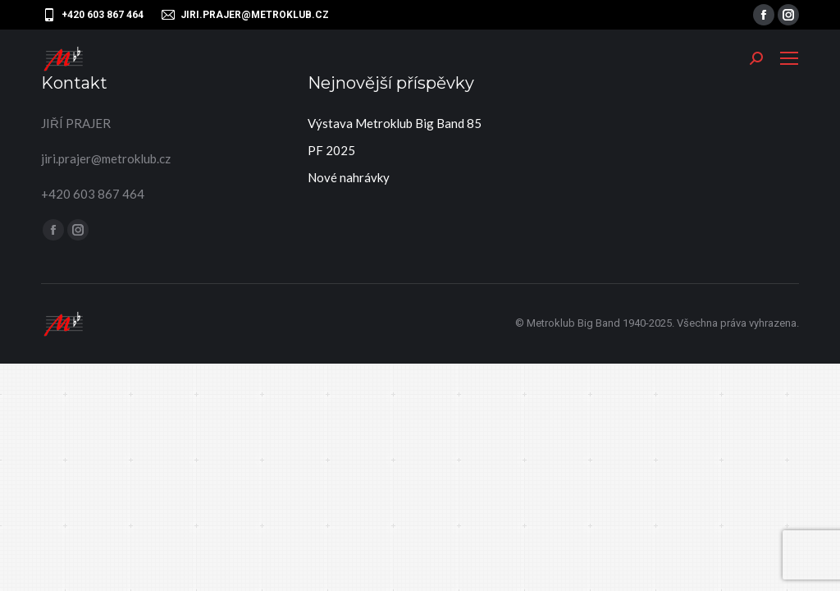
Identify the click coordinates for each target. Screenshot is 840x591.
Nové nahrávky (349, 177)
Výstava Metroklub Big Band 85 (395, 123)
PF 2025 (331, 150)
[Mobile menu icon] (789, 58)
